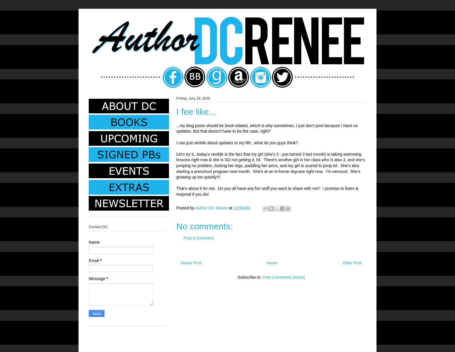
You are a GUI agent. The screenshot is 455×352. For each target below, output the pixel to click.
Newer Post (191, 263)
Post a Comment (199, 238)
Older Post (352, 263)
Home (272, 263)
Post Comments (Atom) (284, 277)
